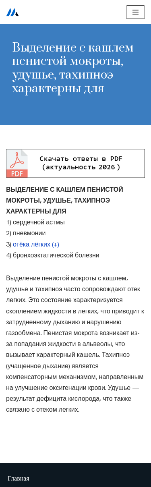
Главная (18, 478)
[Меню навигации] (135, 12)
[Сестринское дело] (12, 12)
